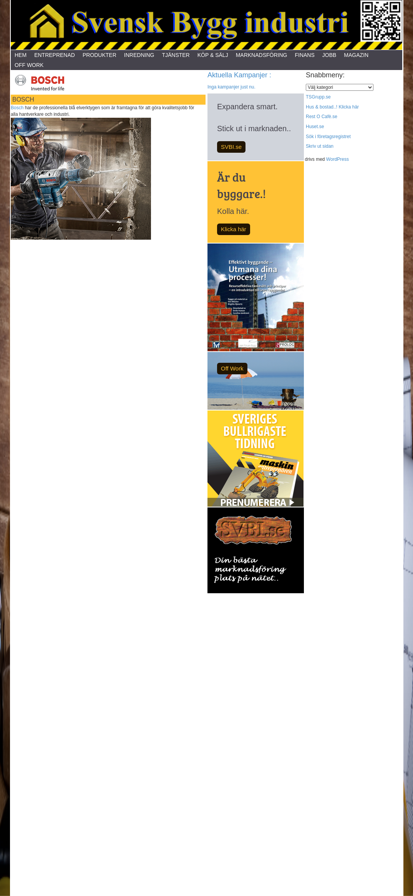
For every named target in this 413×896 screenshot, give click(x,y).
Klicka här (233, 229)
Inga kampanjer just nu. (231, 87)
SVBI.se (231, 146)
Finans (304, 55)
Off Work (29, 65)
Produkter (99, 55)
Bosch (17, 107)
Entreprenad (54, 55)
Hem (21, 55)
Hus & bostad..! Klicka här (332, 107)
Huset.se (315, 126)
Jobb (329, 55)
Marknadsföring (261, 55)
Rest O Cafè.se (321, 116)
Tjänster (175, 55)
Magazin (356, 55)
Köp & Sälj (212, 55)
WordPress (337, 159)
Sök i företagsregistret (328, 136)
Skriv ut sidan (319, 146)
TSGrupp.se (318, 97)
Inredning (139, 55)
